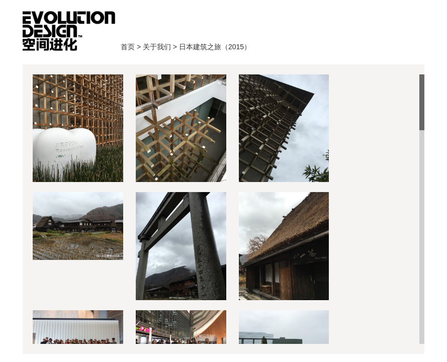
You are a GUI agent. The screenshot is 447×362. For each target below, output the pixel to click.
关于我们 (157, 47)
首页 (69, 31)
